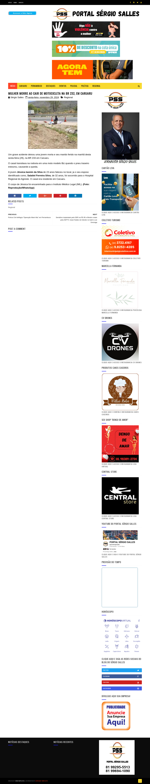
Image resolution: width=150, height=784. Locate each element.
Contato (21, 2)
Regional (68, 97)
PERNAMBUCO (36, 85)
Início (10, 2)
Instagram (122, 688)
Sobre (15, 2)
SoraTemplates (19, 781)
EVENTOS (62, 85)
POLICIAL (73, 85)
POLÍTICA (85, 85)
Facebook (122, 676)
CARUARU (23, 85)
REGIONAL (96, 85)
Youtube (122, 682)
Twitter (122, 670)
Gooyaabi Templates (41, 781)
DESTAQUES (50, 85)
